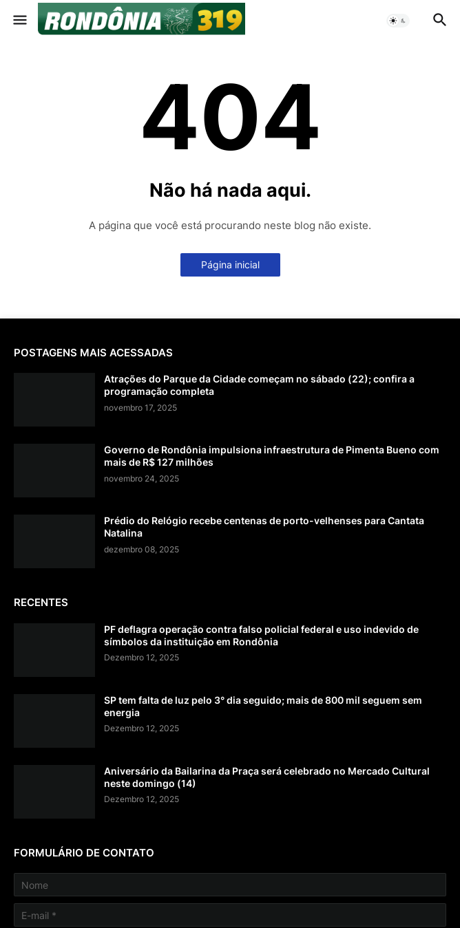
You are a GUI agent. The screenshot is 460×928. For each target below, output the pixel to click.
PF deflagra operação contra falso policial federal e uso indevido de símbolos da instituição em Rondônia (261, 635)
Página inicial (230, 264)
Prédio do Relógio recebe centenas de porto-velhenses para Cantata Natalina (264, 527)
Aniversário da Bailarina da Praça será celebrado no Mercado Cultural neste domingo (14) (267, 777)
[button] (19, 20)
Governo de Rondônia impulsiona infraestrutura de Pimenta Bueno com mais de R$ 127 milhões (271, 456)
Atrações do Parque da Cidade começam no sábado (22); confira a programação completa (259, 385)
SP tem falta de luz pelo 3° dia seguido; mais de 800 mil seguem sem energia (263, 706)
